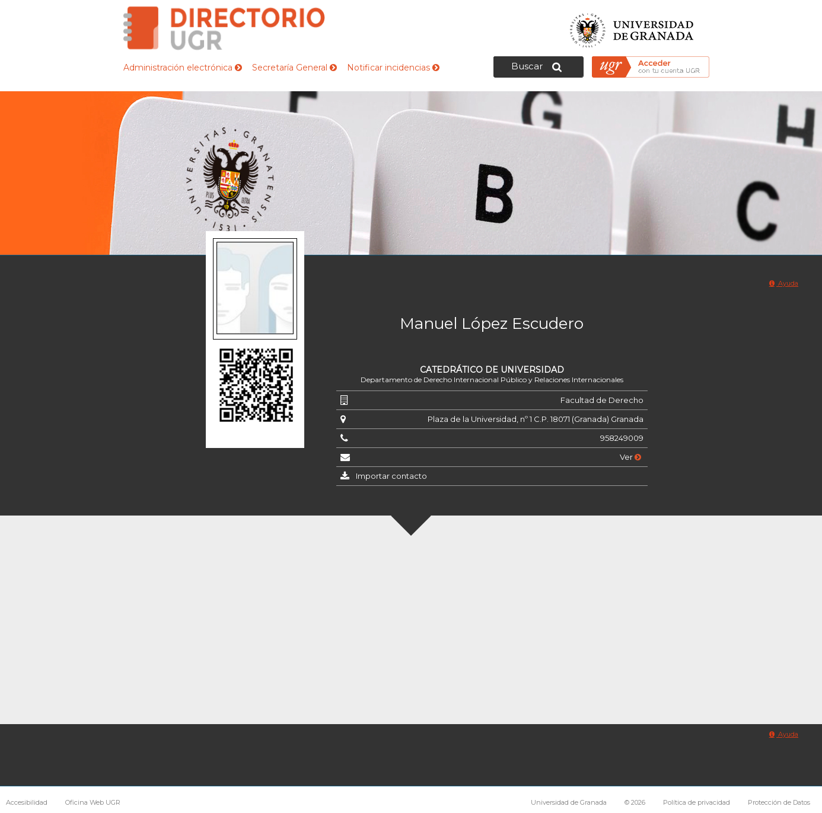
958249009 (621, 438)
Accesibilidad (26, 802)
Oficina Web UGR (92, 802)
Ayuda (783, 283)
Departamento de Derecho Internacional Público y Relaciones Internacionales (492, 379)
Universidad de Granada (632, 27)
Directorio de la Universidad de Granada (224, 28)
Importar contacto (391, 476)
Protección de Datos (779, 802)
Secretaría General (294, 67)
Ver (630, 457)
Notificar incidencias (393, 67)
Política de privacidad (696, 802)
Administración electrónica (182, 67)
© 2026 (635, 802)
